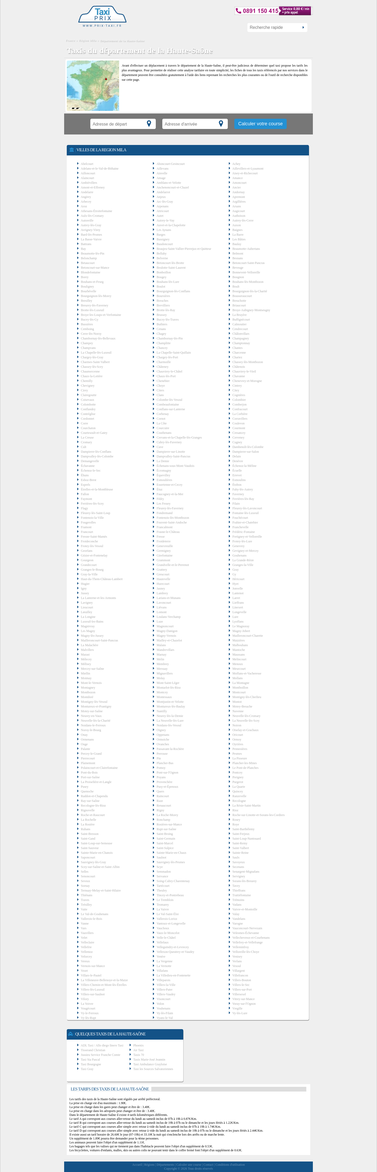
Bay (83, 249)
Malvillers (87, 650)
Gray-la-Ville (89, 574)
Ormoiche (163, 739)
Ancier (236, 187)
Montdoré (87, 697)
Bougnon (238, 277)
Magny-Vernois (166, 636)
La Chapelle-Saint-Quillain (174, 352)
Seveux (85, 881)
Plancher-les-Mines (244, 763)
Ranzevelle (239, 796)
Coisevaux (87, 400)
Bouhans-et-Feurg (92, 282)
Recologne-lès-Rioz (93, 805)
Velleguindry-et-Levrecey (173, 947)
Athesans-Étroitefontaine (96, 211)
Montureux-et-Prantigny (96, 706)
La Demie (163, 461)
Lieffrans (238, 602)
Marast (85, 654)
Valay (235, 914)
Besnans (237, 258)
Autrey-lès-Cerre (242, 220)
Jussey (85, 593)
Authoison (238, 216)
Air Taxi (138, 1050)
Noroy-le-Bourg (91, 730)
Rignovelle (88, 810)
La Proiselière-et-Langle (96, 782)
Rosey (236, 820)
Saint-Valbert (240, 848)
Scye (160, 867)
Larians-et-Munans (168, 598)
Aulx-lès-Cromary (92, 216)
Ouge (84, 744)
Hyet (235, 584)
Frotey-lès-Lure (242, 541)
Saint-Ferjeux (241, 834)
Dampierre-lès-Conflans (96, 451)
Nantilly (162, 711)
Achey (236, 164)
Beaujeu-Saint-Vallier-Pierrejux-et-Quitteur (184, 249)
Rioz (235, 810)
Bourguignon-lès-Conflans (173, 291)
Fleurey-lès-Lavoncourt (247, 508)
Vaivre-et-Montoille (244, 909)
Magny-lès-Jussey (92, 636)
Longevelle (239, 612)
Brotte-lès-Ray (166, 310)
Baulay (236, 244)
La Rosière (88, 824)
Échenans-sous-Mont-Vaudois (175, 466)
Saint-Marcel (165, 843)
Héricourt (238, 579)
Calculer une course (188, 1164)
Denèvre (237, 461)
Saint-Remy (239, 843)
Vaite (84, 909)
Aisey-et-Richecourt (245, 173)
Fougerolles (88, 522)
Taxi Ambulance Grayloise (150, 1064)
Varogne (237, 923)
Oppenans (163, 735)
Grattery (162, 569)
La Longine (88, 617)
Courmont (238, 428)
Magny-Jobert (241, 631)
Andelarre (87, 192)
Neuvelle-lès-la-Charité (95, 720)
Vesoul (236, 966)
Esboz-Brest (88, 480)
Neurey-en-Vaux (91, 716)
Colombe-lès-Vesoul (169, 400)
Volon (160, 1004)
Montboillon (240, 687)
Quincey (237, 791)
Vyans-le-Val (165, 1018)
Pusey (84, 786)
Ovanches (163, 744)
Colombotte (88, 404)
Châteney (162, 367)
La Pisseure (239, 758)
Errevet (237, 475)
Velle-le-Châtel (166, 937)
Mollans (237, 678)
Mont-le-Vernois (91, 683)
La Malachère (89, 645)
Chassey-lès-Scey (92, 367)
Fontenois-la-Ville (92, 518)
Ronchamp (163, 820)
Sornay (85, 886)
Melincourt (239, 659)
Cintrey (237, 385)
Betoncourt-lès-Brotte (170, 263)
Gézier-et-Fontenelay (94, 555)
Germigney (164, 551)
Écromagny (164, 470)
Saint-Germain (166, 838)
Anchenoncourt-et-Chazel (173, 187)
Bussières (87, 324)
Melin (160, 659)
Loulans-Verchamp (168, 617)
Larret (236, 598)
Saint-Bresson (89, 834)
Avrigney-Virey (90, 230)
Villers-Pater (165, 989)
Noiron (236, 725)
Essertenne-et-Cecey (169, 485)
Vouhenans (163, 1008)
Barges (161, 234)
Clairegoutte (88, 395)
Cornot (161, 418)
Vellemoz (87, 952)
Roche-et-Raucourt (93, 815)
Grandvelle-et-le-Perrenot (173, 565)
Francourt (87, 532)
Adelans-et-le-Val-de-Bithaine (100, 168)
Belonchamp (89, 258)
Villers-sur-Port (242, 989)
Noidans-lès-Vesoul (169, 725)
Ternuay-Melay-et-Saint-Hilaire (101, 890)
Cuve (160, 447)
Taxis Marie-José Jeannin (149, 1059)
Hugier (85, 584)
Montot (237, 702)
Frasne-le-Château (168, 532)
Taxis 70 (138, 1055)
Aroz (84, 206)
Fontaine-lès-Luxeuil (245, 513)
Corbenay (163, 414)
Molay (161, 678)
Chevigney (88, 385)
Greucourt (163, 574)
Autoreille (87, 220)
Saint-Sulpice (165, 848)
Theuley (162, 890)
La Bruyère (239, 315)
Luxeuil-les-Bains (92, 621)
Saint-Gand (88, 838)
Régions (149, 1164)
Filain (236, 503)
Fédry (160, 499)
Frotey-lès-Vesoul (92, 546)
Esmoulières (164, 480)
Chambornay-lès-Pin (169, 338)
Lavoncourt (164, 602)
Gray (235, 569)
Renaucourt (164, 805)
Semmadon (164, 871)
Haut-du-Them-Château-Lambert (102, 579)
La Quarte (238, 786)
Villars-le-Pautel (91, 975)
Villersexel (239, 994)
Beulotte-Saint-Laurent (171, 267)
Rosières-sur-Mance (169, 824)
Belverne (162, 258)
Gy (234, 574)
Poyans (161, 777)
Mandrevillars (165, 650)
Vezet (84, 971)
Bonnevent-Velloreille (246, 272)
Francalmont (165, 527)
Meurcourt (239, 669)
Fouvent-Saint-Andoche (172, 522)
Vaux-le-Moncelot (168, 933)
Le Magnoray (241, 626)
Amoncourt (239, 183)
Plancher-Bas (165, 763)
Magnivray (88, 626)
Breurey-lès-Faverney (94, 305)
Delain (236, 456)
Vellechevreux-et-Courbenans (251, 937)
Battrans (86, 244)
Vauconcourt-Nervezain (247, 928)
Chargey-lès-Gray (92, 357)
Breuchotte (239, 301)
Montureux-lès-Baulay (171, 706)
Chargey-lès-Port (167, 357)
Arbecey (86, 201)
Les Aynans (164, 230)
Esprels (85, 485)
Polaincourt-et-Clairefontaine (99, 768)
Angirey (86, 197)
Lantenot (238, 593)
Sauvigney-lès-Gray (93, 862)
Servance (162, 876)
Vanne (85, 923)
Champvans (88, 348)
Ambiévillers (89, 183)
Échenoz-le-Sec (91, 470)
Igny (84, 588)
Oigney (161, 730)
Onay (84, 735)
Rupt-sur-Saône (166, 829)
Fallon (85, 494)
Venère (161, 956)
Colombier (239, 400)
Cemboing (87, 329)
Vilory (85, 999)
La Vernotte (164, 966)
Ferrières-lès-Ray (243, 499)
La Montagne (240, 683)
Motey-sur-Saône (92, 711)
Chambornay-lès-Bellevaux (98, 338)
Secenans (238, 867)
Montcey (162, 692)
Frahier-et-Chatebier (245, 522)
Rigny (160, 810)
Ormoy (236, 739)
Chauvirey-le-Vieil (244, 371)
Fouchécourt (240, 518)
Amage (161, 178)
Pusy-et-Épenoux (167, 786)
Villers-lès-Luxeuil (93, 989)
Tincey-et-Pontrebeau (170, 895)
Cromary (86, 442)
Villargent (238, 971)
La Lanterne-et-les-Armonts (98, 598)
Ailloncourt (88, 173)
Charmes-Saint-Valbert (95, 362)
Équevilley (163, 475)
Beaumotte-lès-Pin (92, 253)
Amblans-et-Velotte (169, 183)
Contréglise (88, 414)
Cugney (237, 442)
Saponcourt (88, 857)
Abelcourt (87, 164)
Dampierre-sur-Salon (245, 451)
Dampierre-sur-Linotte (171, 451)
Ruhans (85, 829)
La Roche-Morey (167, 815)
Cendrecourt (240, 329)
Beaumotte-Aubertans (246, 249)
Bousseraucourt (242, 296)
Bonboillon (164, 272)
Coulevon (238, 423)
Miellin (85, 673)
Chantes (237, 348)
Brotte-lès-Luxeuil (92, 310)
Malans (161, 645)
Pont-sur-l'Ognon (167, 772)
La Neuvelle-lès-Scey (246, 720)
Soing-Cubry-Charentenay (173, 881)
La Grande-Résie (243, 560)
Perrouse (162, 753)
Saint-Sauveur (90, 848)
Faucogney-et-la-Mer (170, 494)
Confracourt (240, 409)
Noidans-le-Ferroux (93, 725)
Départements (165, 1164)
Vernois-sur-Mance (93, 966)
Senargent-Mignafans (245, 871)
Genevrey (238, 546)
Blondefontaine (90, 272)
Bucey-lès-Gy (89, 319)
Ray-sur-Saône (90, 801)
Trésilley (86, 904)
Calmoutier (239, 324)
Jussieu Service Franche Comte (100, 1055)
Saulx (236, 857)
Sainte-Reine (240, 853)
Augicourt (238, 211)
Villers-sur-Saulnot (93, 994)
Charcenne (239, 352)
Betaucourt (88, 263)
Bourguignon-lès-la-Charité (249, 291)
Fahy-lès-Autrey (242, 489)
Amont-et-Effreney (93, 187)
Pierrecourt (88, 758)
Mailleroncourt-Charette (247, 636)
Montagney (88, 687)
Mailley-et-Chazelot (169, 640)
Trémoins (238, 900)
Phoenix (138, 1045)
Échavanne (88, 466)
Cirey (84, 390)
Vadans (236, 904)
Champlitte (163, 343)
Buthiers (162, 324)
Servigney (238, 876)
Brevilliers (163, 305)
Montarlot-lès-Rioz (169, 687)
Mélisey (86, 664)
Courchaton (88, 428)
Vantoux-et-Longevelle (171, 923)
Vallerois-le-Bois (91, 919)
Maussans (238, 654)
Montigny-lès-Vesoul (94, 702)
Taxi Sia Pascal (90, 1059)
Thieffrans (238, 890)
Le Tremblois (165, 900)
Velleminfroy (240, 947)
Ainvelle (162, 173)
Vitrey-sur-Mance (243, 999)
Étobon (237, 485)
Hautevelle (163, 579)
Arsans (236, 206)
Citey (235, 390)
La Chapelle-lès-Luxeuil (96, 352)
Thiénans (86, 895)
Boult (236, 286)
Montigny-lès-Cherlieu (246, 697)
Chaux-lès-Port (166, 376)
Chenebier (163, 381)
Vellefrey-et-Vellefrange (247, 942)
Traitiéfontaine (241, 895)
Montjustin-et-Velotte (170, 702)
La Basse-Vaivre (91, 239)
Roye (235, 824)
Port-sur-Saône (90, 777)
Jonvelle (237, 588)
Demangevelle (90, 461)
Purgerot (237, 782)
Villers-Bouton (241, 980)
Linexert (237, 607)
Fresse (161, 536)
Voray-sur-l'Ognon (244, 1004)
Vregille (237, 1008)
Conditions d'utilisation (230, 1164)
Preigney (238, 777)
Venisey (237, 956)
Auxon (236, 225)
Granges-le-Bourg (92, 569)
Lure (235, 617)
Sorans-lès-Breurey (244, 881)
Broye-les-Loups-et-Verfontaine (101, 315)
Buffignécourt (241, 319)
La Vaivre (163, 909)
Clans (160, 395)
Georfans (86, 551)
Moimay (86, 678)
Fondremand (165, 513)
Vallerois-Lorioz (167, 919)
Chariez (237, 357)
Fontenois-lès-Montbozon (173, 518)
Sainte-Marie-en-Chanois (97, 853)
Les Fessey (163, 503)
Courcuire (163, 428)
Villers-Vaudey (166, 994)
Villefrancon (240, 975)
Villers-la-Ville (166, 985)
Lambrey (162, 593)
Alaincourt (87, 178)
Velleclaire (87, 942)
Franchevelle (240, 527)
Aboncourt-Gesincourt (171, 164)
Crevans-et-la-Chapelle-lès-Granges (179, 437)
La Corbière (240, 414)
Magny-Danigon (167, 631)
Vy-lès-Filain (165, 1013)
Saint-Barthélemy (243, 829)
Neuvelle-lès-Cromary (246, 716)
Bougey (161, 277)
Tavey (236, 886)
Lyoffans (237, 621)
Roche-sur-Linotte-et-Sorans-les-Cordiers (258, 815)
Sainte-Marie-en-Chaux (171, 853)
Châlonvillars (241, 334)
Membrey (163, 664)
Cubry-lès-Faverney (169, 442)
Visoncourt (163, 999)
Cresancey (239, 433)
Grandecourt (89, 565)
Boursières (163, 296)
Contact (208, 1164)
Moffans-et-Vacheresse (246, 673)
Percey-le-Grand (91, 753)
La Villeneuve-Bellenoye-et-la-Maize (104, 980)
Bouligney (87, 286)
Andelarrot (163, 192)
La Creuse (87, 437)
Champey (87, 343)
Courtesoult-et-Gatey (94, 433)
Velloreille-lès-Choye (245, 952)
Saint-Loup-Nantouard (246, 838)
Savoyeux (238, 862)
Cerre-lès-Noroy (91, 334)
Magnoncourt (165, 626)
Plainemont (88, 763)
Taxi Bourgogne (91, 1064)
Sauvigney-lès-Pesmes (171, 862)
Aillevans (163, 168)
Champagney (240, 338)
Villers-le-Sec (241, 985)
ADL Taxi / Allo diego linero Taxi (102, 1045)
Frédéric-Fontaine (243, 532)
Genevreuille (165, 546)
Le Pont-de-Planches (245, 768)
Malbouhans (240, 645)
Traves (85, 900)
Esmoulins (239, 480)
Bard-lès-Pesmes (91, 234)
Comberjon (239, 404)
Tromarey (163, 904)
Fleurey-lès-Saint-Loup (95, 513)
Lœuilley (86, 612)
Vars (83, 928)
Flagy (84, 508)
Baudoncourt (165, 244)
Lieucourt (87, 607)
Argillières (239, 201)
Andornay (238, 192)
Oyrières (237, 744)
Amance (237, 178)
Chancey (162, 348)
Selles (84, 871)
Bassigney (163, 239)
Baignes (237, 230)
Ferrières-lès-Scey (92, 503)
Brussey (162, 315)
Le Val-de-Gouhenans (94, 914)
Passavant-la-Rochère (170, 749)
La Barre (237, 234)
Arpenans (163, 206)
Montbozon (88, 692)
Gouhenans (239, 555)
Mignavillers (165, 673)
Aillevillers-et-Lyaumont (247, 168)
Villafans (162, 971)
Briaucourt (239, 305)
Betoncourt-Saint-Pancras (248, 263)
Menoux (237, 664)
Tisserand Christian (93, 1050)
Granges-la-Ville (242, 565)
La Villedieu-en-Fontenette (173, 975)
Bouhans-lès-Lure (168, 282)
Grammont (163, 560)
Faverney (238, 494)
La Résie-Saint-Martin (246, 805)
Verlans (237, 961)
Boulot (161, 286)
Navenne (238, 711)
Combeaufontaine (168, 404)
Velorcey (86, 956)
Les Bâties (239, 239)
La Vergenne (165, 961)
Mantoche (238, 650)
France (71, 40)
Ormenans (87, 739)
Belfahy (162, 253)
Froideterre (163, 541)
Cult (83, 447)
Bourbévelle (88, 291)
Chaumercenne (90, 371)
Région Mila (87, 40)
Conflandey (88, 409)
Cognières (238, 395)
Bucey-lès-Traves (168, 319)
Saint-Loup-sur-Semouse (96, 843)
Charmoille (164, 362)
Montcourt (239, 692)
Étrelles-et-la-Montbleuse (97, 489)
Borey (84, 277)
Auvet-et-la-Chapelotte (171, 225)
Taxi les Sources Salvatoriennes (153, 1069)
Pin (159, 758)
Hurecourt (163, 584)
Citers (160, 390)
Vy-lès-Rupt (88, 1018)
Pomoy (161, 768)
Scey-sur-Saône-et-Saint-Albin (100, 867)
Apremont (238, 197)
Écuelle (237, 470)
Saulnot (161, 857)
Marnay (161, 654)
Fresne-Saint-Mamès (94, 536)
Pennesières (239, 749)
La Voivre (87, 1004)
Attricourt (163, 211)
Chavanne (238, 376)
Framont (86, 527)
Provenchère (164, 782)
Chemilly (87, 381)
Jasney (161, 588)
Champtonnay (241, 343)
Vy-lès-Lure (239, 1013)
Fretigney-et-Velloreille (247, 536)
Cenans (161, 329)
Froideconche (89, 541)
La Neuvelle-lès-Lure (170, 720)
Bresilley (86, 301)
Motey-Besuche (242, 706)
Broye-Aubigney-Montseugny (251, 310)
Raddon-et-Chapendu (94, 796)
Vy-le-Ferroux (90, 1013)
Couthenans (164, 433)
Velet (84, 937)
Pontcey (237, 772)
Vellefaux (163, 942)
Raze (160, 801)
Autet (160, 216)
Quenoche (87, 791)
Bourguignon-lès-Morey (96, 296)
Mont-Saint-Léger (168, 683)
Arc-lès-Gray (165, 201)
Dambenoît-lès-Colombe (248, 447)
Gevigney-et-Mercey (245, 551)
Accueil (137, 1164)
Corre (84, 423)
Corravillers (239, 418)
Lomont (162, 612)
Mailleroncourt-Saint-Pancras (99, 640)
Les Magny (88, 631)
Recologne (239, 801)
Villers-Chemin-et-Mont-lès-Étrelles (104, 985)
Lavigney (87, 602)
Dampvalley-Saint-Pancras (173, 456)
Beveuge (237, 267)
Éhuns (85, 475)
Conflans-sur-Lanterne (171, 409)
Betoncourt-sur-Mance (95, 267)
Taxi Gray (87, 1069)
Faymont (86, 499)
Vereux (85, 961)
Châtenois (238, 367)
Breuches (162, 301)
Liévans (162, 607)
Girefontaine (165, 555)
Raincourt (163, 796)
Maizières (238, 640)
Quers (160, 791)
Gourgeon (87, 560)
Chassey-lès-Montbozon (247, 362)
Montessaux (164, 697)
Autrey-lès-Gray (91, 225)
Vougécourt (88, 1008)
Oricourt (237, 735)
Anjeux (161, 197)
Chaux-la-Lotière (92, 376)
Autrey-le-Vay (166, 220)
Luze (160, 621)
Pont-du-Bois (89, 772)
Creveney (238, 437)
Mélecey (86, 659)
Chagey (161, 334)
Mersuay (162, 669)
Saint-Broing (165, 834)
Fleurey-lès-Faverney (170, 508)
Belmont (237, 253)
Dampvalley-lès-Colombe (97, 456)
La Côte (162, 423)
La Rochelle (88, 820)
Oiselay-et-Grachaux (245, 730)
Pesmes (237, 753)
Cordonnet (87, 418)
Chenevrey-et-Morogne (247, 381)
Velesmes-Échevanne (245, 933)
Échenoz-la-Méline (244, 466)
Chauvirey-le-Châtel (169, 371)
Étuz (159, 489)
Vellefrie (86, 947)
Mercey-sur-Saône (92, 669)
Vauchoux (163, 928)
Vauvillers (87, 933)
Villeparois (163, 980)
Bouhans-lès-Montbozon (248, 282)
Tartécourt (163, 886)
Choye (161, 385)
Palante (85, 749)
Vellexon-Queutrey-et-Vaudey (175, 952)
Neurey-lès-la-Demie (170, 716)
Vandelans (238, 919)
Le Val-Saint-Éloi (168, 914)
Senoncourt (88, 876)
